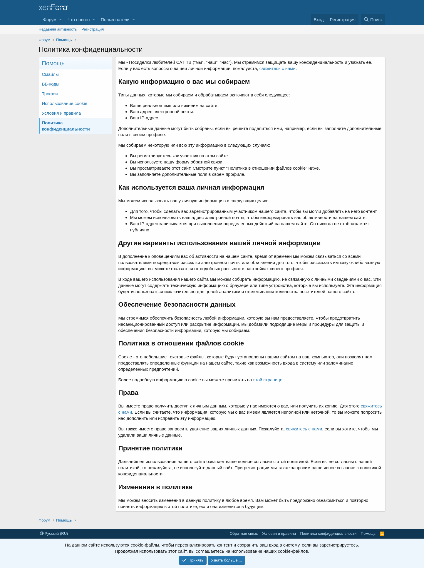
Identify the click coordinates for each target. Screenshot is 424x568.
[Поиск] (373, 19)
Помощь (368, 533)
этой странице (267, 379)
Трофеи (50, 93)
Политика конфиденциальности (66, 125)
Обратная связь (244, 533)
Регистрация (92, 29)
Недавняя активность (58, 29)
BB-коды (50, 83)
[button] (60, 19)
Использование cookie (65, 103)
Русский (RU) (54, 533)
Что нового (79, 19)
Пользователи (115, 19)
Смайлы (50, 74)
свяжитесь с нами (277, 68)
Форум (50, 19)
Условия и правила (61, 113)
